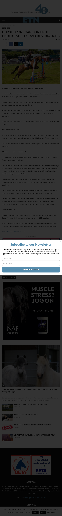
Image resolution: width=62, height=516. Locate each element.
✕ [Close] (60, 241)
